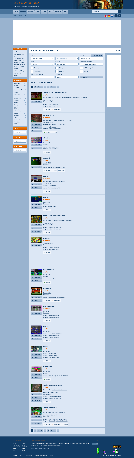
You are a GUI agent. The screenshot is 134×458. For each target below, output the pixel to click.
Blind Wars (46, 238)
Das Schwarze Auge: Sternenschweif (62, 220)
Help (23, 448)
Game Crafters (53, 104)
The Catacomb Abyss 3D (58, 412)
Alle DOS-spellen (18, 52)
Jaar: (56, 56)
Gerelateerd (18, 146)
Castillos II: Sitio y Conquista (59, 390)
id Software (52, 419)
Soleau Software (54, 147)
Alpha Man (46, 138)
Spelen (36, 127)
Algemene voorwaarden (40, 455)
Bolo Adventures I (49, 306)
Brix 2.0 (45, 346)
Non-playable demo (48, 225)
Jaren (16, 128)
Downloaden (37, 101)
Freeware (46, 276)
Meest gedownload (19, 60)
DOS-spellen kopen (19, 58)
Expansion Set (20, 90)
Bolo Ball (46, 326)
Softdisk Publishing (61, 419)
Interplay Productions (55, 128)
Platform (20, 100)
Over (50, 12)
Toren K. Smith (52, 279)
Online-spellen (17, 447)
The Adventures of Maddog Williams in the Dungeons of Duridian (69, 97)
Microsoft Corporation (42, 448)
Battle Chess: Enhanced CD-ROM (54, 216)
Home (16, 12)
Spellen (23, 12)
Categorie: (33, 56)
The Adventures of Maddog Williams (55, 93)
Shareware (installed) (49, 333)
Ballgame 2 (46, 176)
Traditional (46, 223)
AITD (71, 120)
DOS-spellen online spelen (19, 55)
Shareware (46, 144)
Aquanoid (46, 158)
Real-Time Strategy (48, 392)
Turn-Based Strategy (20, 123)
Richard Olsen (52, 206)
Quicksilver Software (55, 396)
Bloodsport (47, 288)
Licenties (17, 137)
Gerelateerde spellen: (86, 61)
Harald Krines (51, 297)
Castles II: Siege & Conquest (52, 385)
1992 (51, 100)
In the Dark (66, 120)
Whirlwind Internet (116, 455)
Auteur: (33, 61)
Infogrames (52, 127)
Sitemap (15, 455)
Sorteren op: (58, 74)
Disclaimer (29, 455)
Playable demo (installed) (50, 124)
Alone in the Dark (49, 115)
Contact (58, 12)
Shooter (20, 113)
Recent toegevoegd (19, 64)
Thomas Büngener (53, 376)
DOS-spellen (17, 440)
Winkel (30, 12)
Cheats (16, 75)
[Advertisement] (67, 24)
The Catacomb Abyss (50, 408)
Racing (20, 105)
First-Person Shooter (49, 415)
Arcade (45, 163)
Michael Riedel (53, 355)
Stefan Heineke (52, 167)
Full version (46, 102)
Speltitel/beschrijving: (37, 74)
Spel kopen (37, 131)
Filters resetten (97, 55)
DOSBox (48, 109)
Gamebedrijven (18, 73)
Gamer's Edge (53, 421)
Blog (37, 12)
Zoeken (85, 77)
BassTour (46, 197)
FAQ (51, 102)
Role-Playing (20, 111)
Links (65, 12)
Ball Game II (55, 181)
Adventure (46, 100)
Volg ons (95, 440)
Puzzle (45, 143)
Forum (44, 12)
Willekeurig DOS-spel (19, 71)
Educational (20, 88)
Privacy (22, 455)
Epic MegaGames (54, 357)
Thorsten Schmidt (61, 297)
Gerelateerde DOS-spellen (19, 67)
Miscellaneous (20, 98)
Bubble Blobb (47, 367)
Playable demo (62, 124)
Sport (44, 202)
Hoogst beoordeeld (19, 62)
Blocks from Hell (48, 270)
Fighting (45, 293)
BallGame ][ (62, 181)
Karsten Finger (61, 167)
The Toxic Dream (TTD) (54, 188)
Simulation (20, 115)
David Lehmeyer (63, 376)
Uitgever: (58, 61)
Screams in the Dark (57, 120)
